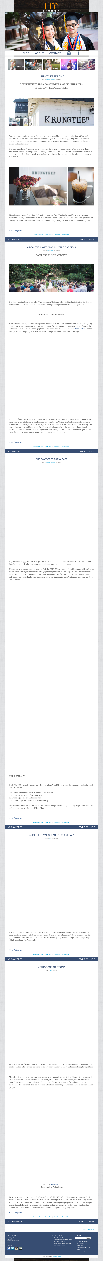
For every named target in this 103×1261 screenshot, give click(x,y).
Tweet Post (48, 234)
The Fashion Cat (78, 329)
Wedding (51, 250)
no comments (15, 239)
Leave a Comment (86, 239)
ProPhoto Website (57, 1256)
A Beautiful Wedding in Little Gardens (51, 247)
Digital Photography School (83, 1247)
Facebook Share (38, 234)
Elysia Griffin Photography (83, 1243)
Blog (47, 79)
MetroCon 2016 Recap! (51, 967)
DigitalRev (79, 1249)
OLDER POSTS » (88, 1229)
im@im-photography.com (13, 1240)
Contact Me (65, 234)
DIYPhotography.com (82, 1251)
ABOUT (39, 53)
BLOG (26, 53)
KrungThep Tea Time (51, 76)
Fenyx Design (80, 1245)
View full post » (15, 230)
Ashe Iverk (55, 1184)
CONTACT (55, 53)
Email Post (57, 234)
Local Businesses (51, 79)
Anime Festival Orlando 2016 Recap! (51, 835)
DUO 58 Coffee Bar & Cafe (51, 459)
